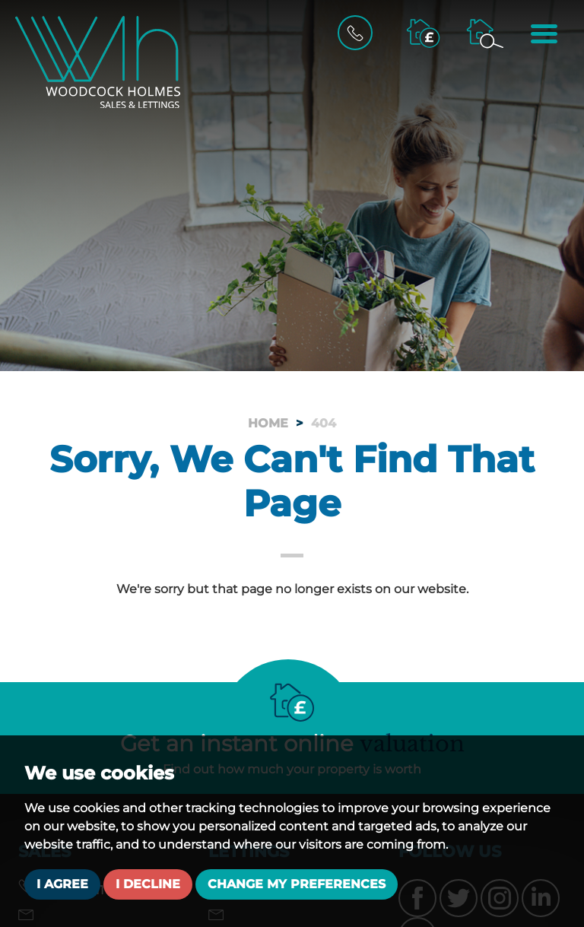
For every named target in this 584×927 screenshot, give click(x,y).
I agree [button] (62, 884)
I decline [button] (148, 884)
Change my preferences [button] (297, 884)
